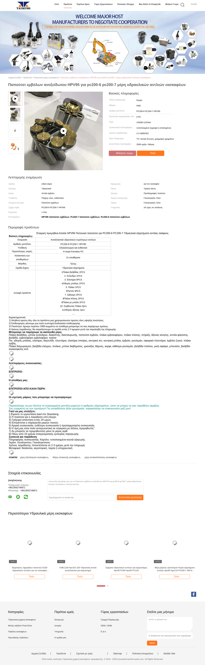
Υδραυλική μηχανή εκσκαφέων (22, 619)
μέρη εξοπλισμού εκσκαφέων (34, 457)
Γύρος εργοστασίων (103, 4)
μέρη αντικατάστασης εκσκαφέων (101, 457)
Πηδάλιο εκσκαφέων (17, 631)
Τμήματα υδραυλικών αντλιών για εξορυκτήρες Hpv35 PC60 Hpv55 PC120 (126, 569)
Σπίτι (57, 4)
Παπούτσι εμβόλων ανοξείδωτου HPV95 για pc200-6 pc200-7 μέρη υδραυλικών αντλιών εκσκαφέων (105, 77)
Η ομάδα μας (60, 637)
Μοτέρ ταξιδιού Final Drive (20, 625)
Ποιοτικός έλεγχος (125, 4)
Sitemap (117, 653)
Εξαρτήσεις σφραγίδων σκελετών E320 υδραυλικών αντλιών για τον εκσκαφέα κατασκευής (29, 569)
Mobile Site (169, 653)
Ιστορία (57, 625)
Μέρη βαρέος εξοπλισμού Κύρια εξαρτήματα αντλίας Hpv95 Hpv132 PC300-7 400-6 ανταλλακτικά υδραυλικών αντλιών (174, 569)
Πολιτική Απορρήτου (142, 653)
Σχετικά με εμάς (84, 653)
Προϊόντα (68, 4)
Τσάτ (151, 153)
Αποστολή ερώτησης (130, 497)
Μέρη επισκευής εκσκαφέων (66, 457)
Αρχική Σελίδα (38, 653)
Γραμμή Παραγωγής (110, 619)
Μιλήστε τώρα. (172, 4)
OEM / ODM (106, 625)
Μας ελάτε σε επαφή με (150, 4)
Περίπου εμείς (83, 4)
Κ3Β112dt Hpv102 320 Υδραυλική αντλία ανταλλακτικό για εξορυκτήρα (77, 569)
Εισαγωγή (58, 619)
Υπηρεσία (58, 631)
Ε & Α (103, 631)
